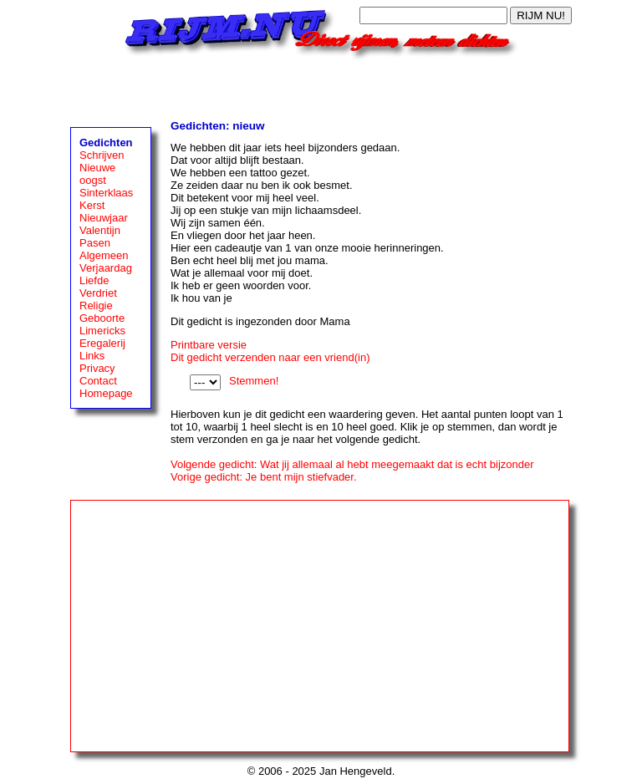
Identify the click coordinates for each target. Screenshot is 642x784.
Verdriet (98, 293)
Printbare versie (209, 345)
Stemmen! (253, 380)
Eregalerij (102, 343)
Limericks (102, 330)
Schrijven (101, 155)
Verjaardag (105, 268)
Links (91, 355)
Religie (96, 305)
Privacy (97, 368)
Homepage (106, 393)
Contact (98, 380)
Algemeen (104, 255)
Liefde (94, 280)
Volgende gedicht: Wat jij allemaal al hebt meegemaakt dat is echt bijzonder (352, 464)
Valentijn (99, 230)
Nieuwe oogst (97, 173)
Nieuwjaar (103, 217)
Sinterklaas (106, 192)
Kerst (91, 205)
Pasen (94, 243)
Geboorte (102, 318)
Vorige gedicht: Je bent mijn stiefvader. (264, 477)
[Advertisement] (321, 85)
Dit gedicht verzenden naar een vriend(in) (270, 357)
